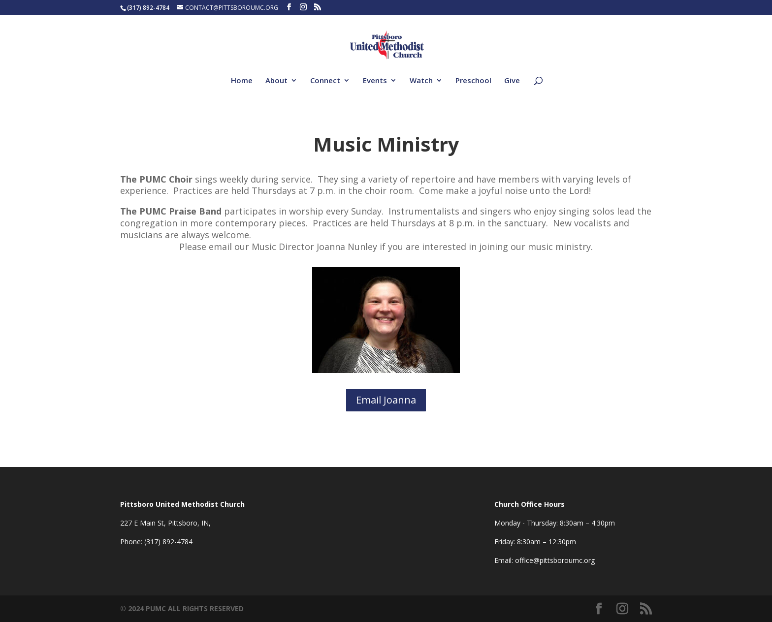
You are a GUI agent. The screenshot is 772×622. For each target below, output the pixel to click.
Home (242, 81)
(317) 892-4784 (168, 541)
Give (512, 81)
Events (375, 81)
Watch (421, 81)
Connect (325, 81)
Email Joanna (386, 399)
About (276, 81)
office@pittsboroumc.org (555, 560)
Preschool (473, 81)
